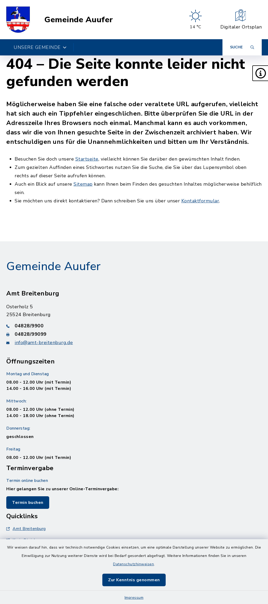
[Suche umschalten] (242, 47)
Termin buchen (27, 502)
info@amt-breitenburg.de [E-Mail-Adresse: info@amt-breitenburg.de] (44, 342)
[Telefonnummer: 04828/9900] (134, 326)
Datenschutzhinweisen (133, 564)
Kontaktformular (200, 201)
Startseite (86, 159)
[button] (260, 73)
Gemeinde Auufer (78, 20)
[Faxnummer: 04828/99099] (134, 334)
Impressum (134, 597)
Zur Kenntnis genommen (134, 580)
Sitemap (83, 184)
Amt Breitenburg (26, 529)
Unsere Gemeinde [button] (40, 47)
